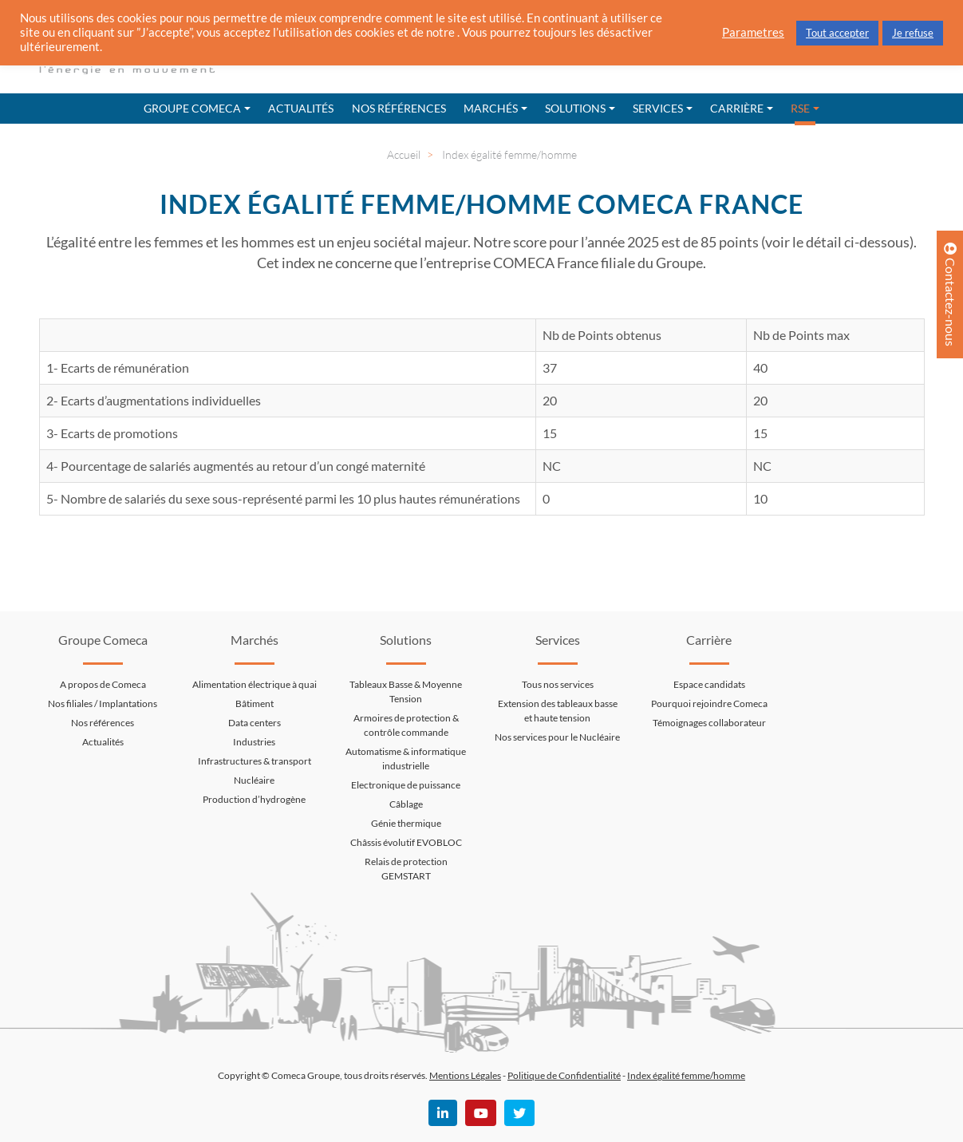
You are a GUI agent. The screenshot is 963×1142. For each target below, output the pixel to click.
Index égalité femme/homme (686, 1075)
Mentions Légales (465, 1075)
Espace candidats (709, 684)
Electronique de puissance (405, 785)
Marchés (491, 108)
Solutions (575, 108)
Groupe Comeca (192, 108)
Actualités (300, 108)
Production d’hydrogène (254, 799)
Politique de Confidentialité (564, 1075)
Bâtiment (254, 703)
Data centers (254, 723)
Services (658, 108)
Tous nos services (558, 684)
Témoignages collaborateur (709, 723)
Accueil (403, 154)
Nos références (399, 108)
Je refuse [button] (912, 32)
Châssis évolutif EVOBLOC (406, 842)
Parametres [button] (753, 32)
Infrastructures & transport (254, 761)
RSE (800, 108)
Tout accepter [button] (837, 32)
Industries (254, 742)
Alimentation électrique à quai (254, 684)
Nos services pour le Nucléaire (557, 737)
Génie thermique (406, 823)
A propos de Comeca (103, 684)
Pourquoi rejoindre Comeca (709, 703)
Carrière (737, 108)
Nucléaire (254, 780)
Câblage (406, 804)
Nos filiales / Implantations (102, 703)
